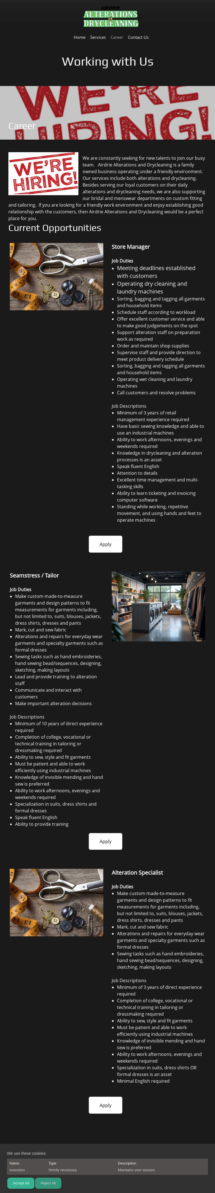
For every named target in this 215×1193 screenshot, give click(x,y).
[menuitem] (79, 37)
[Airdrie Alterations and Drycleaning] (111, 17)
